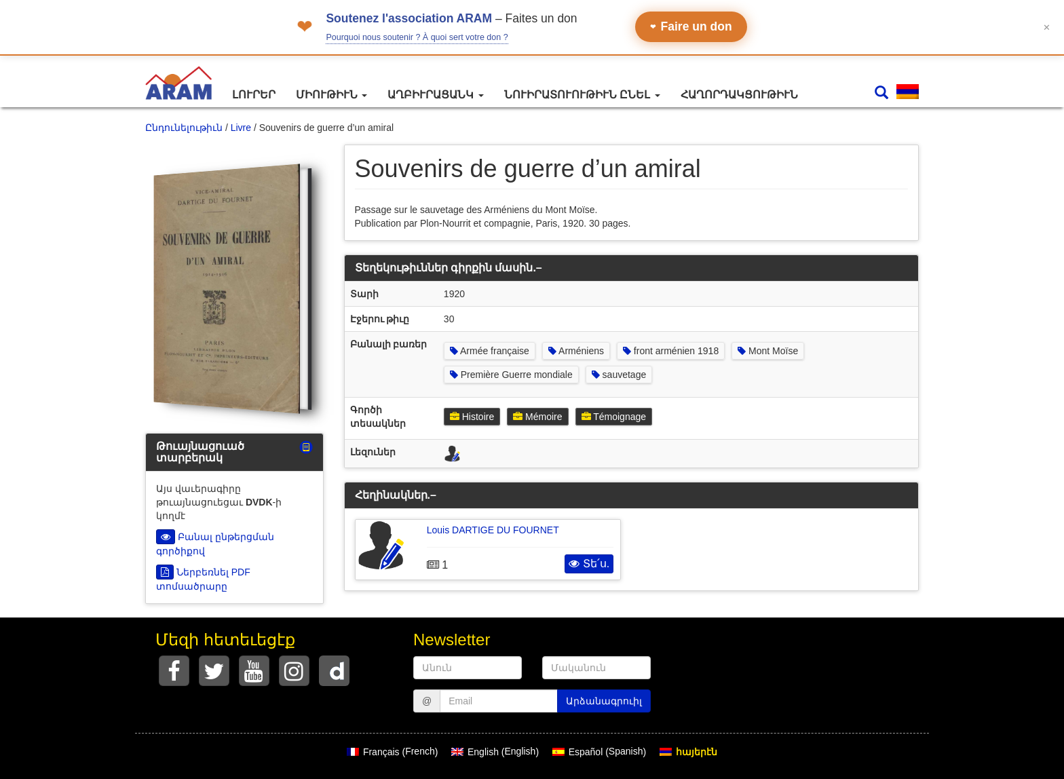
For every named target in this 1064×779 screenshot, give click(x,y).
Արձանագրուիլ (604, 701)
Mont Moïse (768, 350)
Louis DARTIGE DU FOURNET (493, 530)
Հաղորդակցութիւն (739, 94)
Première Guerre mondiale (511, 374)
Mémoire (537, 416)
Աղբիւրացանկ (435, 94)
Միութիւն (331, 94)
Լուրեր (254, 94)
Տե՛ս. (589, 563)
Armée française (489, 350)
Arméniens (576, 350)
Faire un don (691, 26)
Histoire (472, 416)
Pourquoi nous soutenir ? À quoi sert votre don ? (417, 37)
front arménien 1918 (671, 350)
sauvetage (619, 374)
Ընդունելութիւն (184, 127)
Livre (241, 127)
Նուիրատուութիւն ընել (582, 94)
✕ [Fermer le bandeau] (1046, 27)
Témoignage (614, 416)
